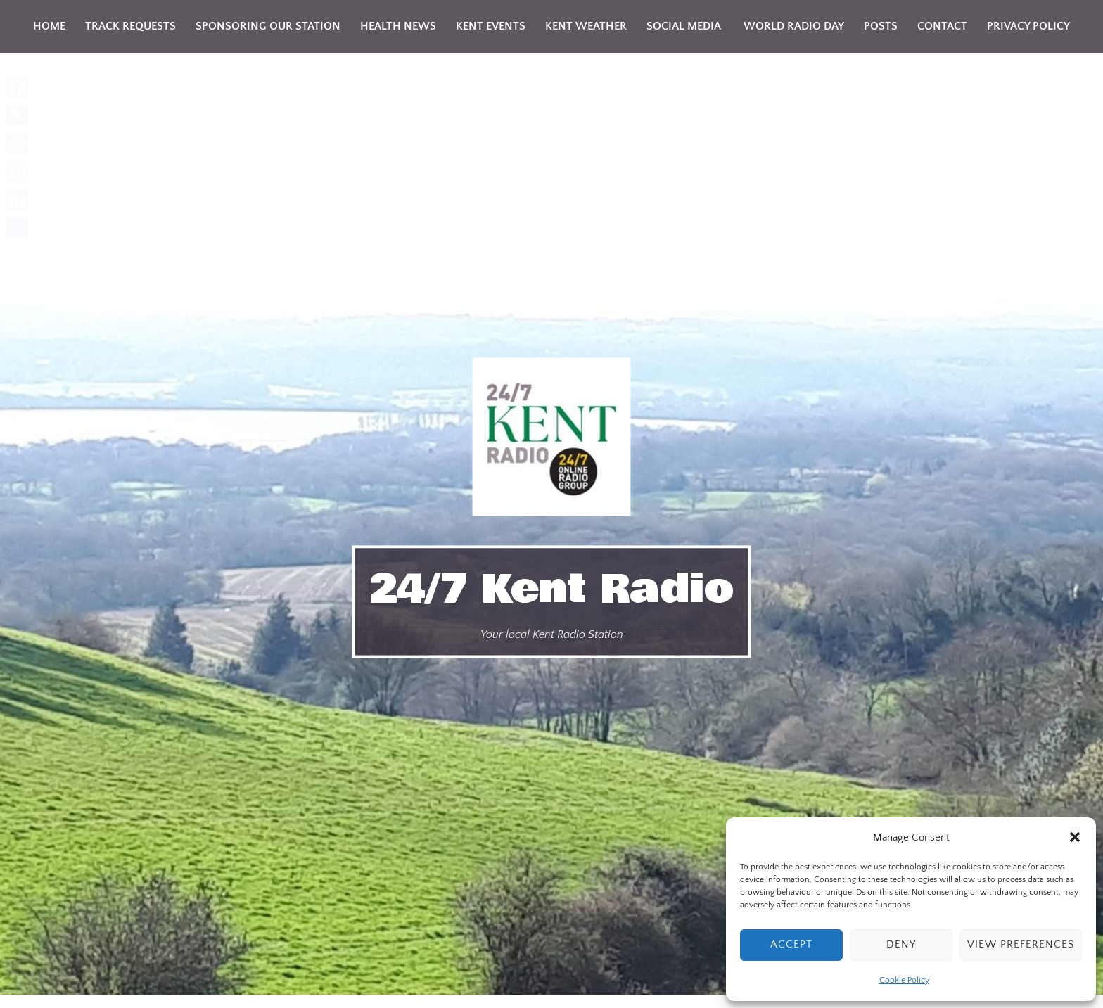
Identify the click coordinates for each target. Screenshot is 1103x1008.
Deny (901, 944)
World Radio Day (792, 26)
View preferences (1020, 944)
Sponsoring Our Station (268, 26)
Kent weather (586, 26)
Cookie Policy (904, 980)
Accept (791, 944)
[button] (1075, 837)
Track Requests (130, 26)
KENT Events (490, 26)
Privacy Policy (1028, 26)
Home (49, 26)
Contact (942, 26)
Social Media (683, 26)
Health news (398, 26)
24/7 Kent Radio (551, 589)
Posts (881, 26)
